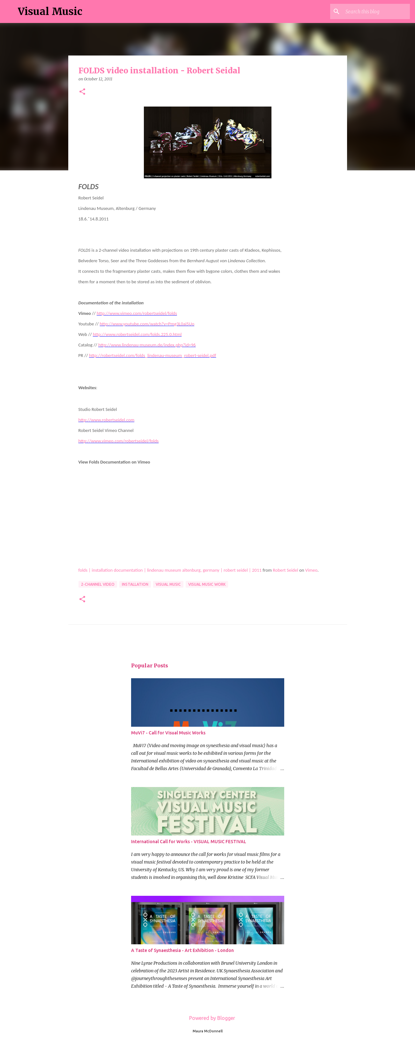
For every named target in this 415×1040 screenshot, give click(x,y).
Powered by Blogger (207, 1018)
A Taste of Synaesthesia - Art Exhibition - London (182, 950)
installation (135, 584)
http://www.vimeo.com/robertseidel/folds (137, 313)
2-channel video (98, 584)
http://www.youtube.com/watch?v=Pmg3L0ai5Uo (147, 324)
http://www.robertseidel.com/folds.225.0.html (137, 334)
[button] (82, 92)
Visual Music (50, 11)
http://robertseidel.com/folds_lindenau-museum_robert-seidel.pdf (152, 355)
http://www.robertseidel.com (106, 420)
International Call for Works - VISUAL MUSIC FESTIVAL (188, 841)
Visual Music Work (207, 584)
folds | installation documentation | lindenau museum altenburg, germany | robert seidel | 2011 (170, 570)
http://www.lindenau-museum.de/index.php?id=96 (147, 345)
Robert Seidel (285, 570)
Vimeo (311, 570)
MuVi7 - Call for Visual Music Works (168, 732)
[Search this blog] (376, 11)
